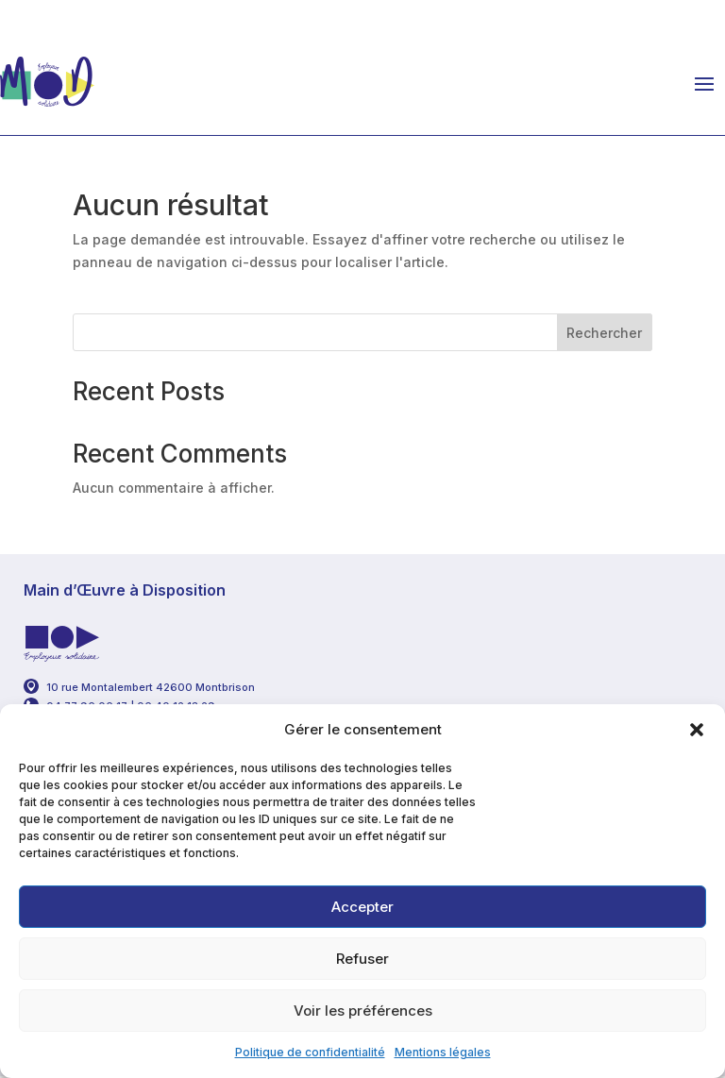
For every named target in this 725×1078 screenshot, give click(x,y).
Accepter (362, 907)
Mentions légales (443, 1052)
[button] (696, 729)
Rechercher (604, 333)
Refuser (362, 959)
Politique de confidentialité (310, 1052)
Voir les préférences (363, 1010)
